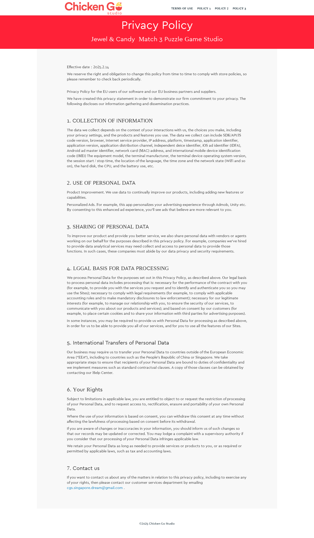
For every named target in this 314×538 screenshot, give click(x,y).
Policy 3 (239, 8)
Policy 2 (221, 8)
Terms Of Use (182, 8)
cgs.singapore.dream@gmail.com (95, 488)
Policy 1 (204, 8)
